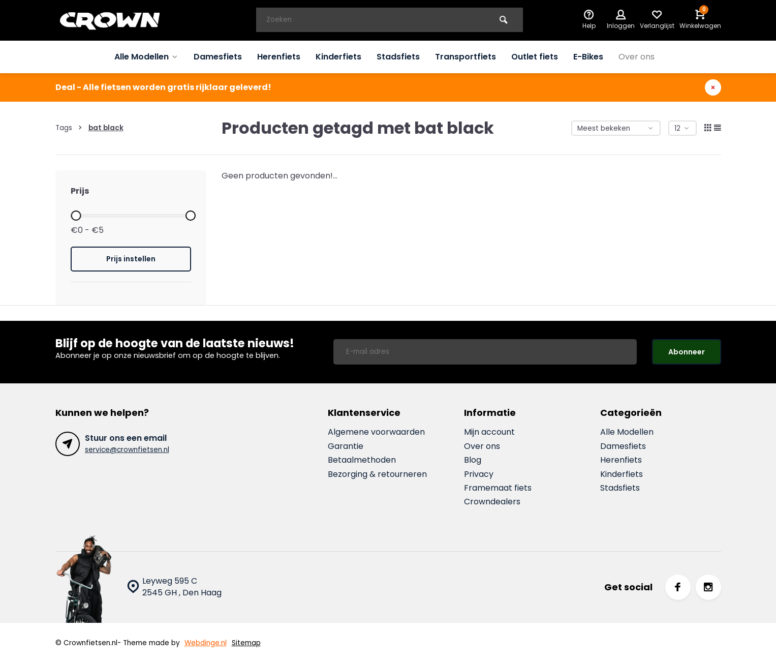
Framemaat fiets (498, 488)
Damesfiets (218, 57)
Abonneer (686, 352)
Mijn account (489, 432)
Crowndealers (492, 501)
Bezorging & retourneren (377, 474)
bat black (105, 128)
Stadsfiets (398, 57)
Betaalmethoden (362, 460)
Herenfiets (278, 57)
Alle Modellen (146, 57)
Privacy (478, 474)
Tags (70, 128)
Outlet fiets (534, 57)
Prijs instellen (131, 259)
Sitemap (246, 643)
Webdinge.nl (205, 643)
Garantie (345, 446)
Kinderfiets (338, 57)
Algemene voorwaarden (376, 432)
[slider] (76, 215)
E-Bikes (588, 57)
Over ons (636, 57)
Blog (472, 460)
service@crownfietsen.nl (127, 450)
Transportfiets (465, 57)
